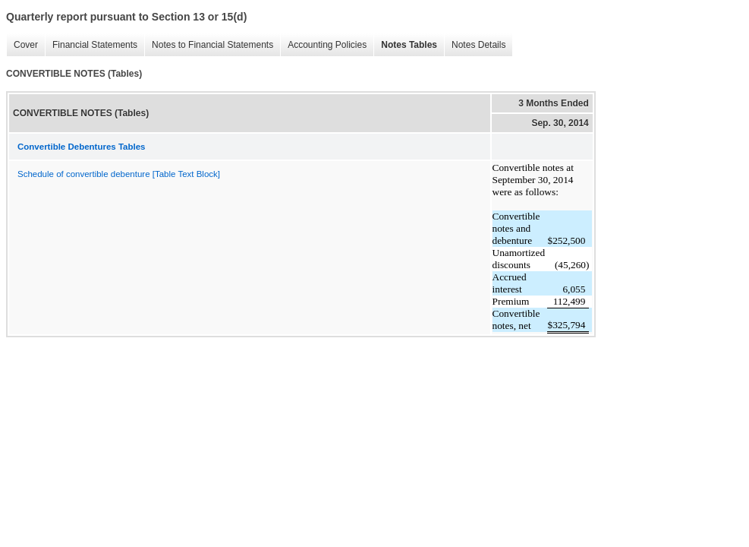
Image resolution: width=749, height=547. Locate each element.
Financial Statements (91, 45)
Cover (22, 45)
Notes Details (474, 45)
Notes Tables (405, 45)
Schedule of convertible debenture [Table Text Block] (118, 174)
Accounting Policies (323, 45)
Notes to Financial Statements (208, 45)
